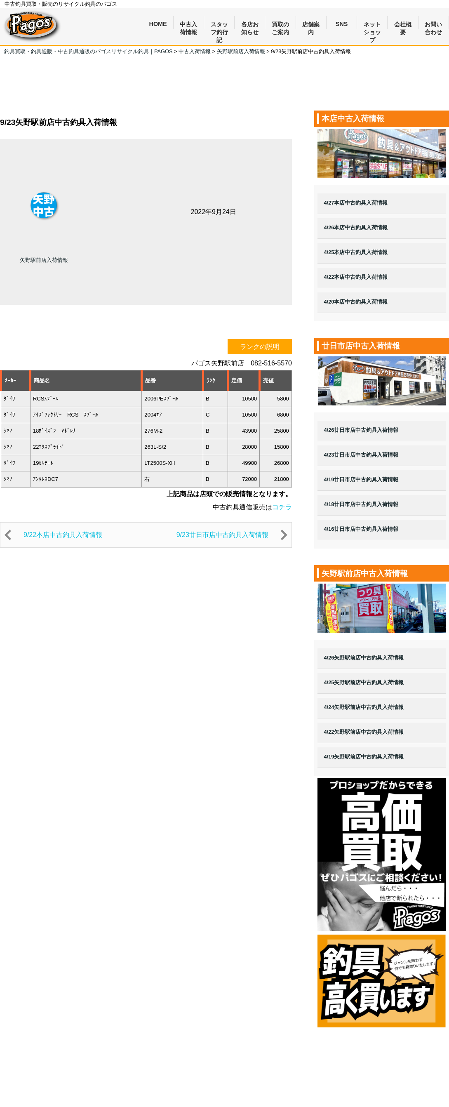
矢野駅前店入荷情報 (44, 260)
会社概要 (402, 25)
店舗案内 (311, 25)
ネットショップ (372, 25)
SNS (342, 24)
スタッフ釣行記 (219, 25)
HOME (158, 24)
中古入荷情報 (188, 25)
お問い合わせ (433, 25)
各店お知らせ (250, 25)
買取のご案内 (280, 25)
